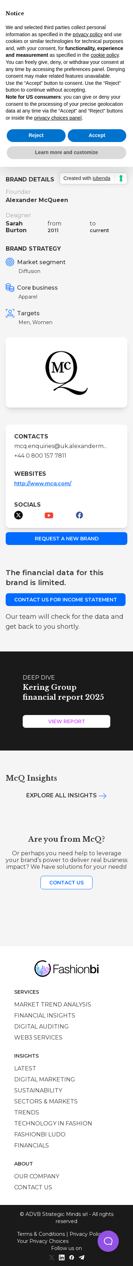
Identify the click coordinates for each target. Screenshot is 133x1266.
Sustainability (38, 1090)
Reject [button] (36, 135)
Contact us (66, 882)
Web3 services (38, 1037)
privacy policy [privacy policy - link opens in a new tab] (87, 34)
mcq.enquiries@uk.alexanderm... (60, 446)
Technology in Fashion (53, 1123)
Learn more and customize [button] (66, 152)
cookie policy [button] (105, 55)
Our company (36, 1176)
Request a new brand (67, 538)
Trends (26, 1112)
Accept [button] (97, 135)
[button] (108, 1241)
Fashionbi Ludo (40, 1134)
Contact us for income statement (65, 599)
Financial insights (44, 1015)
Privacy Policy (87, 1234)
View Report (66, 721)
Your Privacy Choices (42, 1241)
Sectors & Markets (46, 1101)
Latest (25, 1068)
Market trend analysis (52, 1004)
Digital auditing (41, 1026)
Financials (31, 1145)
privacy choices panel (58, 118)
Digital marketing (44, 1079)
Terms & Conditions (41, 1234)
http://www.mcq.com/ (42, 483)
